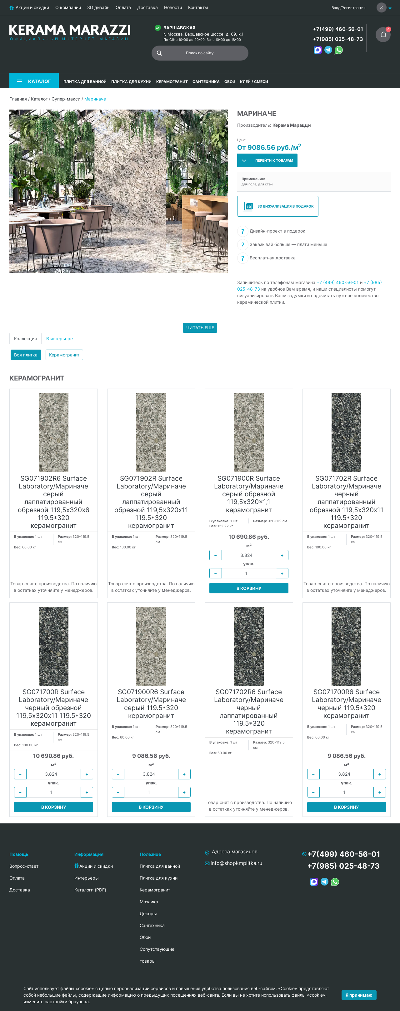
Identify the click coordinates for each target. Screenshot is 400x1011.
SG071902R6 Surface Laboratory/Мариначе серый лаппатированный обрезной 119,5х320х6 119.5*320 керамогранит (53, 501)
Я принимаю (359, 995)
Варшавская (179, 27)
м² (249, 545)
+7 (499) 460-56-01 (338, 282)
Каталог (39, 98)
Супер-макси (66, 98)
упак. (248, 563)
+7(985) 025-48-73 (338, 39)
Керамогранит (64, 354)
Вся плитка (26, 354)
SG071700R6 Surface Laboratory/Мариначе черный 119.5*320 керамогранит (346, 703)
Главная (18, 98)
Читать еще (200, 327)
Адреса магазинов (235, 851)
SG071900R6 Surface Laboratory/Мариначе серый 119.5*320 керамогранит (151, 703)
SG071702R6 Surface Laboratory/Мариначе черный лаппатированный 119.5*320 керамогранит (248, 711)
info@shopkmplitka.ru (236, 863)
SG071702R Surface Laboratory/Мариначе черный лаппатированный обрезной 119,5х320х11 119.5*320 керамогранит (346, 501)
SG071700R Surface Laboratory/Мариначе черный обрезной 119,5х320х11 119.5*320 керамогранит (53, 707)
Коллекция (25, 338)
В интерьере (59, 338)
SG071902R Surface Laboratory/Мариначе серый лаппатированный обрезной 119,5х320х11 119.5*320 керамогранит (151, 501)
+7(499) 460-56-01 (338, 29)
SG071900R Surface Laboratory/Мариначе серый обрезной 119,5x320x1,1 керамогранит (248, 494)
